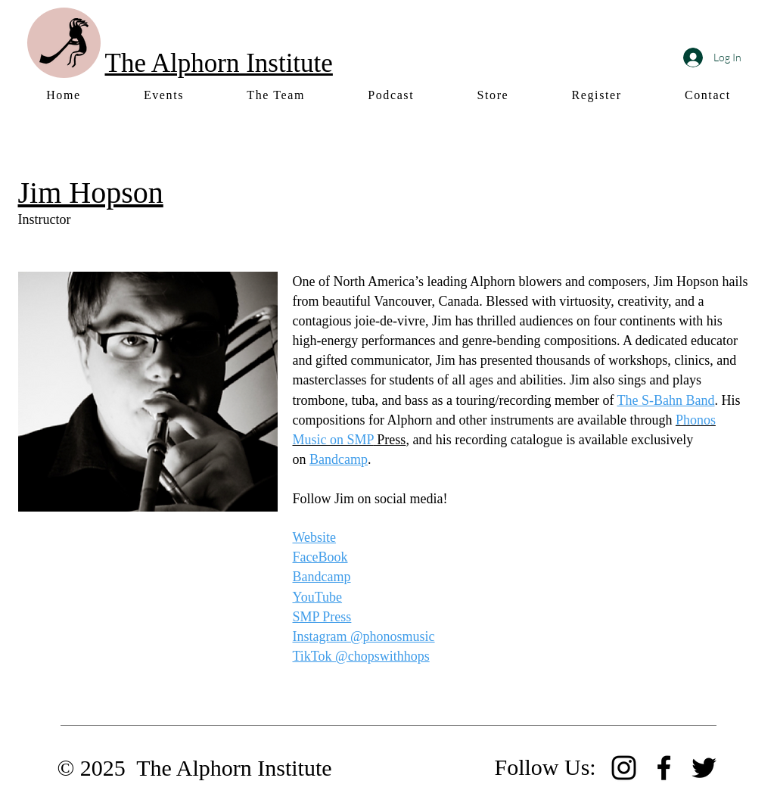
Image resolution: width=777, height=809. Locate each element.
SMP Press (322, 616)
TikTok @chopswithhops (361, 656)
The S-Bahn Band (666, 400)
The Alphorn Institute (219, 63)
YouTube (318, 597)
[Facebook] (664, 767)
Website (315, 537)
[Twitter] (704, 767)
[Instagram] (624, 767)
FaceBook (320, 557)
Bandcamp (338, 459)
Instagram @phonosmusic (364, 636)
